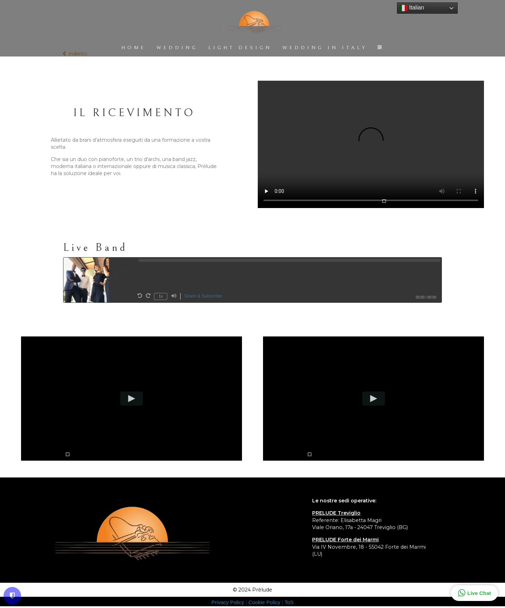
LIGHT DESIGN (240, 48)
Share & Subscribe (203, 296)
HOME (133, 48)
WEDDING (177, 48)
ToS (289, 602)
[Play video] (131, 399)
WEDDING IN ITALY (324, 48)
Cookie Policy (265, 602)
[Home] (254, 23)
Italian (411, 8)
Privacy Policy (228, 602)
